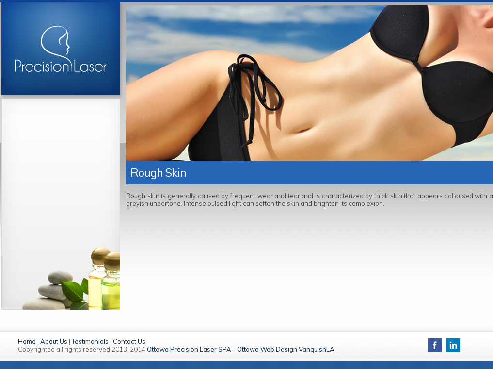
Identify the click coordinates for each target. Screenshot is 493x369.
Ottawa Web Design (267, 349)
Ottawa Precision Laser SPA (189, 349)
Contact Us (129, 341)
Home (27, 341)
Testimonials (90, 341)
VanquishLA (316, 349)
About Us (53, 341)
